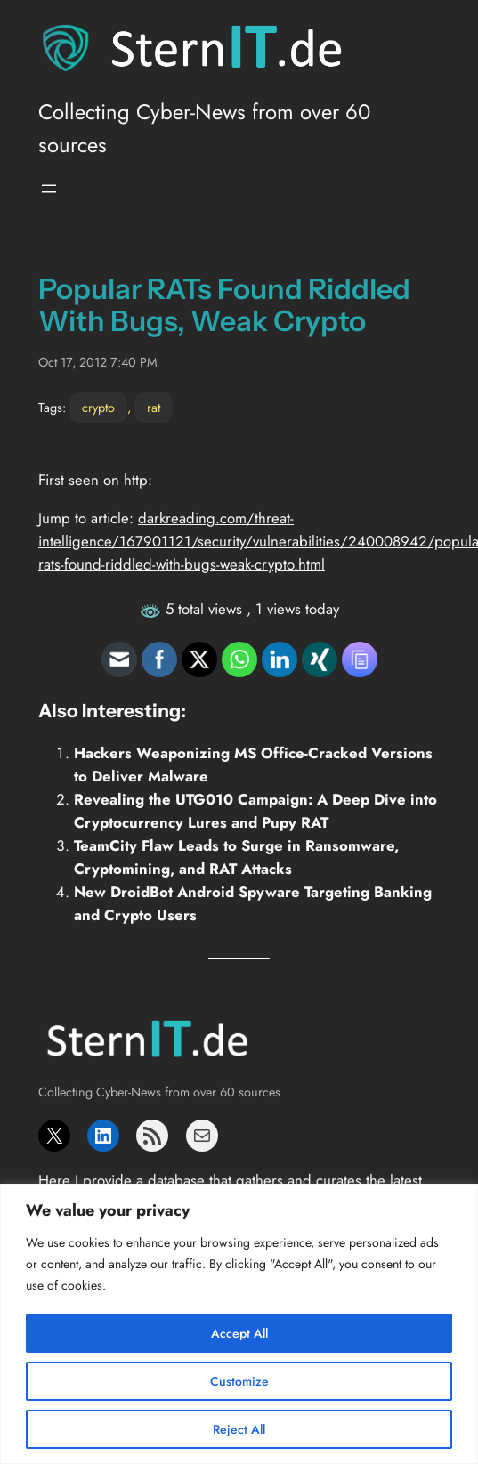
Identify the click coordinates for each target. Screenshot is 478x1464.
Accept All (239, 1333)
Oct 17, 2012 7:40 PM (98, 362)
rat (153, 408)
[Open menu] (49, 188)
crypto (98, 408)
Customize (239, 1381)
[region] (239, 1324)
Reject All (239, 1429)
